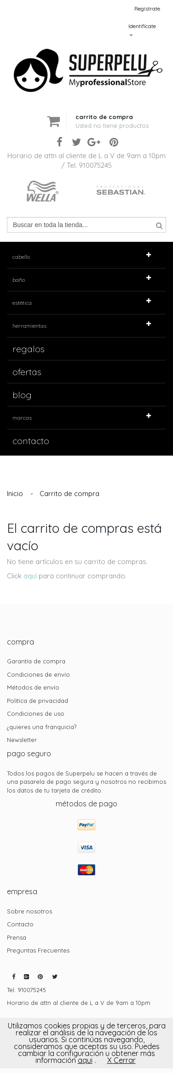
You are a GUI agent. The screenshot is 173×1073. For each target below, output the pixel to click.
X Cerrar (121, 1060)
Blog (22, 394)
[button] (112, 114)
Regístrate (147, 8)
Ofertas (26, 371)
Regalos (28, 348)
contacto (30, 440)
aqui (85, 1060)
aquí (30, 575)
